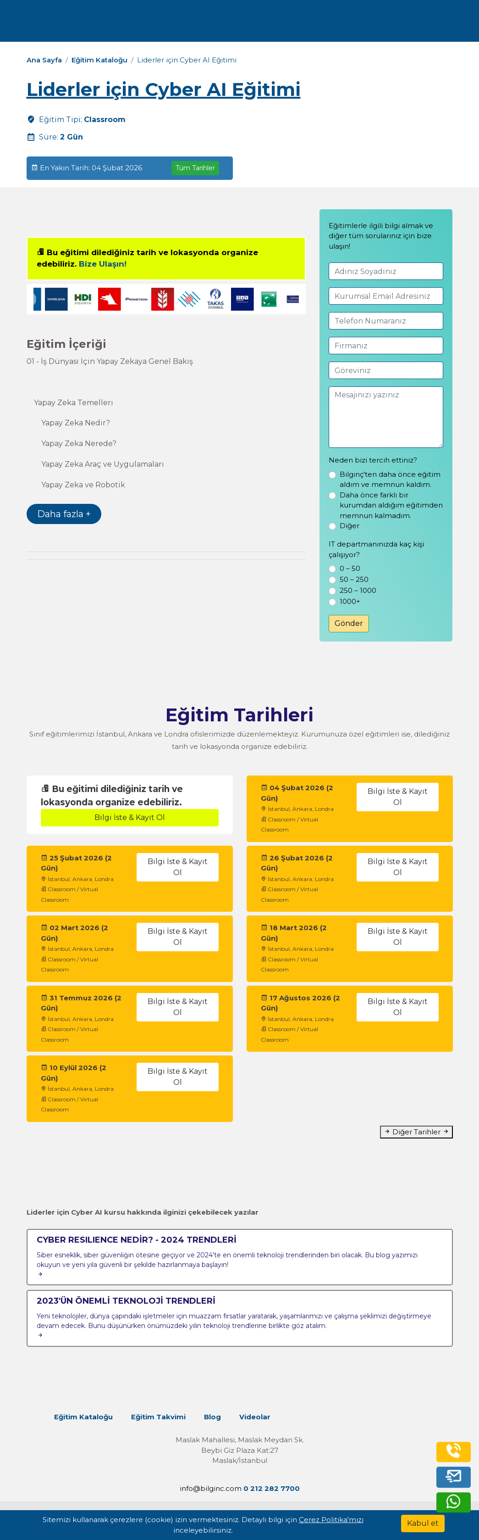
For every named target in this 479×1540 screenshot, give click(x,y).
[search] (458, 24)
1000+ (350, 601)
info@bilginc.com (211, 1488)
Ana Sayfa (44, 60)
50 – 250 (354, 579)
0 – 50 (350, 568)
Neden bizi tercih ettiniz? (373, 460)
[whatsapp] (453, 1502)
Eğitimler (140, 24)
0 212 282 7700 (403, 24)
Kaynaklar (239, 24)
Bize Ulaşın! (103, 263)
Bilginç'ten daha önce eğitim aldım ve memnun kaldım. (390, 479)
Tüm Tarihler (195, 168)
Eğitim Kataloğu (99, 60)
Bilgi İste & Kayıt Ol (129, 817)
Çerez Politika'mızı (331, 1519)
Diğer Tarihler (416, 1131)
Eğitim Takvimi (159, 1416)
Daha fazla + (64, 513)
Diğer (349, 525)
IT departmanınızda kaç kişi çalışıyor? (376, 549)
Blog (213, 1416)
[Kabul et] (423, 1523)
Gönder (349, 623)
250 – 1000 (358, 590)
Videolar (256, 1416)
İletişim (282, 24)
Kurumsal (189, 24)
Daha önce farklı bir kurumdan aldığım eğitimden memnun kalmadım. (391, 505)
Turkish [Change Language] (333, 24)
